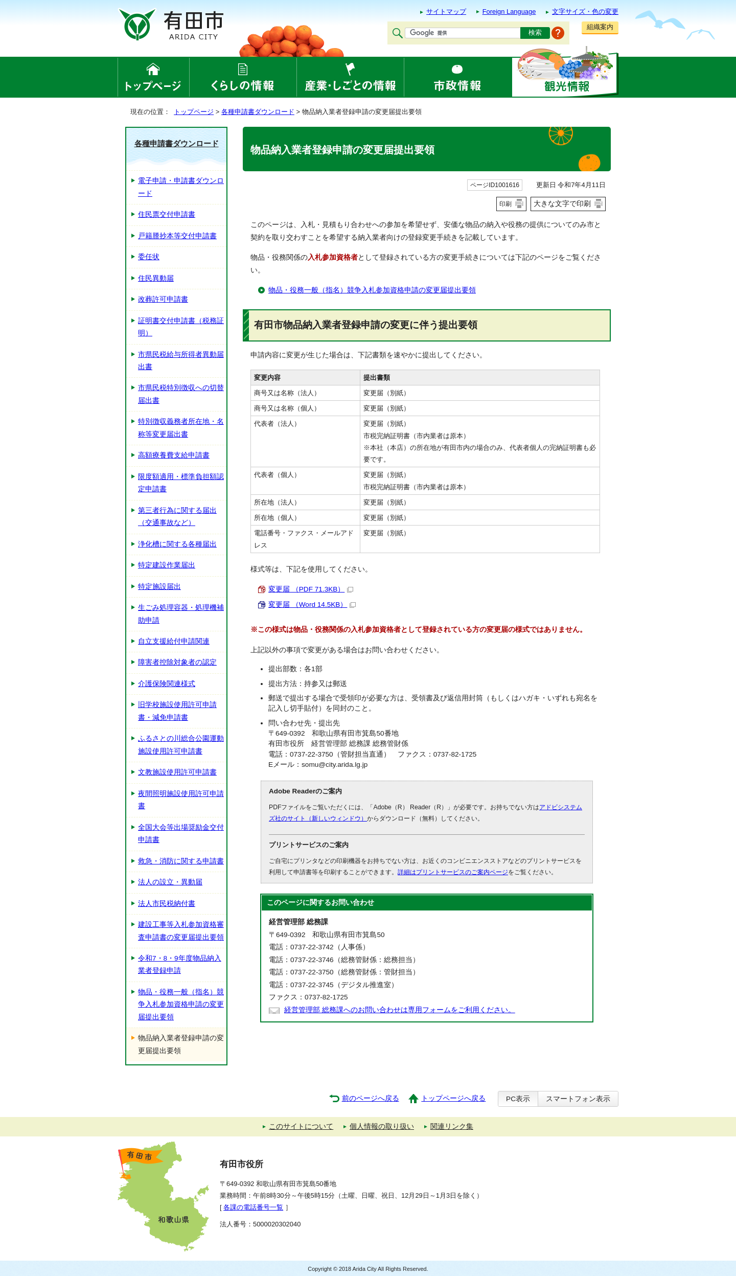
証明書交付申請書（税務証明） (181, 327)
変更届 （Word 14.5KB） (312, 604)
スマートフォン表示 (578, 1099)
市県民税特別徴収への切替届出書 (181, 394)
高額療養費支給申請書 (174, 455)
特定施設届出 (159, 586)
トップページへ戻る (453, 1098)
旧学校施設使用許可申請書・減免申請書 (177, 711)
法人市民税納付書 (166, 903)
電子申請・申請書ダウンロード (181, 187)
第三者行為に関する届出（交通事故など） (177, 517)
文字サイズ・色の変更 (585, 11)
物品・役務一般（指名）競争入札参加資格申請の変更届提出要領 (372, 290)
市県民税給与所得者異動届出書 (181, 361)
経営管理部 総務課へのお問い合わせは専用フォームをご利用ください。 (399, 1010)
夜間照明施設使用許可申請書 (181, 800)
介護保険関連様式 (166, 684)
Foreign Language (509, 11)
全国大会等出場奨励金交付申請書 (181, 834)
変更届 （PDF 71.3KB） (310, 589)
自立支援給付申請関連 (174, 641)
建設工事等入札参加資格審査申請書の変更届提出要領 (181, 931)
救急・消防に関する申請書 (181, 861)
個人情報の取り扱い (382, 1126)
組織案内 (600, 27)
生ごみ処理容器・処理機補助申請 (181, 614)
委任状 (148, 257)
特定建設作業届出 (166, 565)
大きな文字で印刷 (562, 203)
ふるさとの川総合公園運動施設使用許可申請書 (181, 745)
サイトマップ (446, 11)
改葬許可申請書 (163, 299)
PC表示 (518, 1099)
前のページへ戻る (370, 1098)
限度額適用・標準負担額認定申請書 (181, 483)
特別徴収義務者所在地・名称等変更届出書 (181, 428)
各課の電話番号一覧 (253, 1207)
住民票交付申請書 (166, 214)
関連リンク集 (451, 1126)
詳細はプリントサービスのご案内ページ (453, 872)
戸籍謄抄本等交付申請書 (177, 236)
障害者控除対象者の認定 (177, 662)
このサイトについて (301, 1126)
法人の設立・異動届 (170, 882)
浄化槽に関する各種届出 (177, 544)
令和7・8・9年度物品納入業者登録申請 (179, 964)
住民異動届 (156, 278)
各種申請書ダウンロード (257, 112)
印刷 (505, 204)
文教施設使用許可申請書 (177, 772)
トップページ (194, 112)
